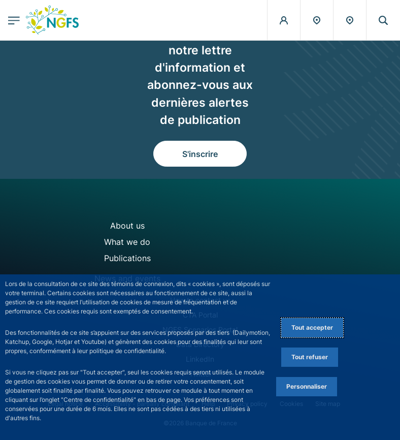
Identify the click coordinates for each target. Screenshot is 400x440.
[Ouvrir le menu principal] (14, 20)
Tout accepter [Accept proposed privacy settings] (312, 327)
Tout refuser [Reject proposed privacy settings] (309, 357)
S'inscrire (200, 154)
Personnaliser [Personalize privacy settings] (306, 386)
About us (127, 226)
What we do (127, 242)
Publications (127, 258)
